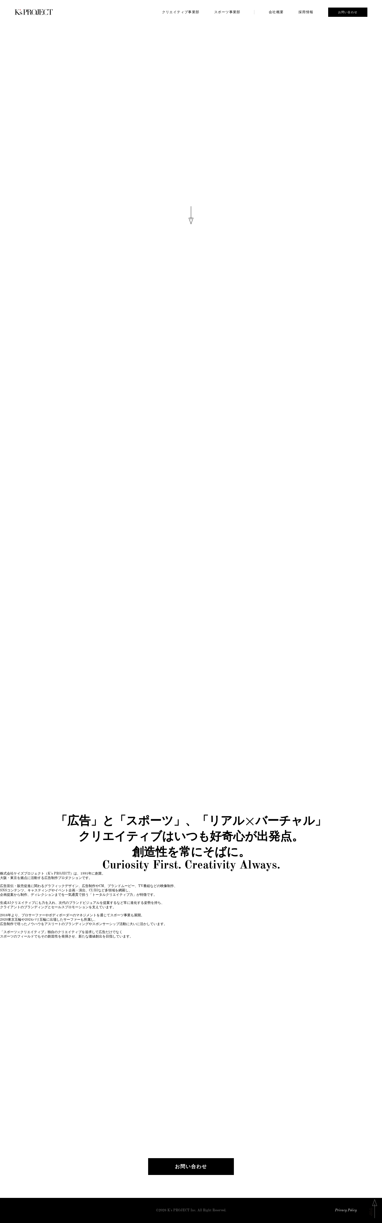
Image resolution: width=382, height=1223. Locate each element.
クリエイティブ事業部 (181, 12)
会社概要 (276, 12)
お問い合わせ (347, 12)
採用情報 (306, 12)
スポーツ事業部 (227, 12)
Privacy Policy (346, 1210)
